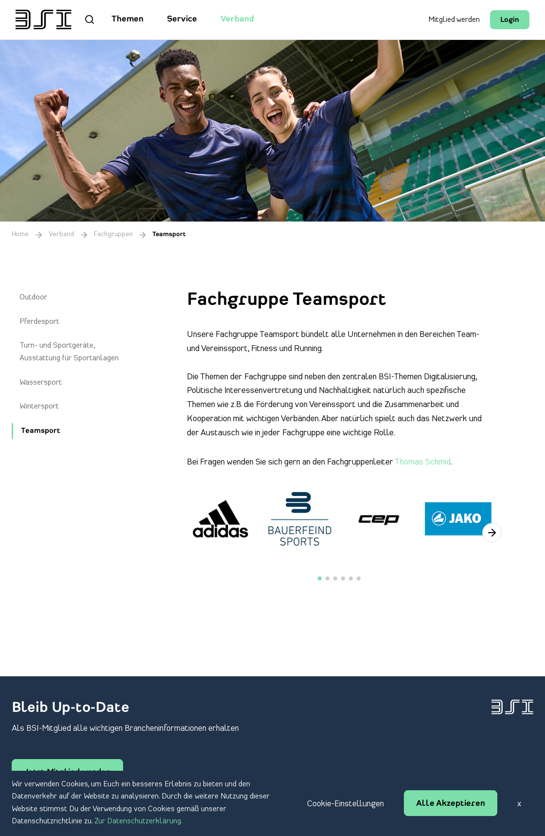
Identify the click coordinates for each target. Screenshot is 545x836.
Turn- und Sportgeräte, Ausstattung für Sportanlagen (69, 352)
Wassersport (40, 382)
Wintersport (39, 406)
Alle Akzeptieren (450, 804)
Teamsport (40, 431)
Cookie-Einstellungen (345, 804)
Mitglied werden (454, 20)
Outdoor (33, 297)
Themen (127, 19)
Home (20, 234)
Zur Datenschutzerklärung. (138, 821)
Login (509, 20)
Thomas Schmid (423, 462)
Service (182, 19)
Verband (237, 19)
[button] (492, 532)
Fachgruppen (113, 234)
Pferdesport (39, 321)
